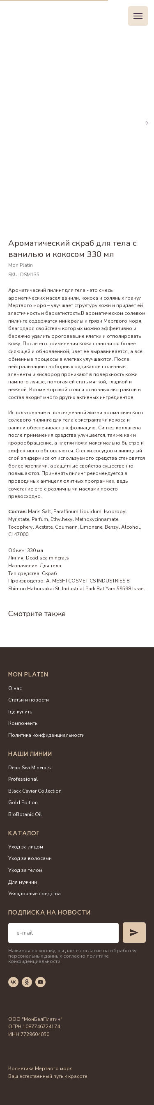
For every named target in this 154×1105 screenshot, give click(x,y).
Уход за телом (25, 870)
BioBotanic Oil (25, 814)
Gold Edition (23, 802)
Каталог (23, 834)
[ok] (27, 982)
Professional (23, 779)
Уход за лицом (25, 847)
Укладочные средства (34, 893)
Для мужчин (22, 882)
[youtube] (40, 982)
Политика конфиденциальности (46, 735)
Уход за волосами (30, 858)
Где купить (20, 711)
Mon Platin (28, 675)
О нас (15, 688)
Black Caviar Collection (35, 791)
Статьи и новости (28, 700)
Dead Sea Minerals (29, 767)
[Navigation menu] (138, 16)
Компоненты (23, 723)
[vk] (13, 982)
